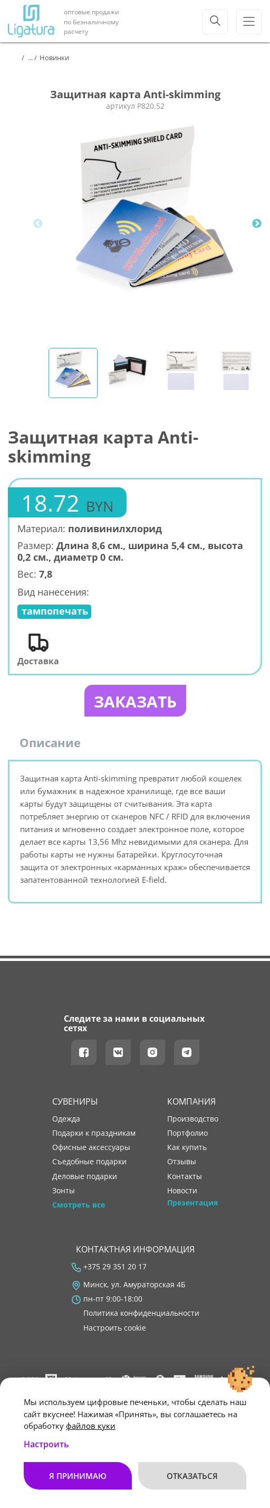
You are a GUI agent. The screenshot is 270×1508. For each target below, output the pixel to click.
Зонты (63, 1190)
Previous (38, 224)
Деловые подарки (84, 1176)
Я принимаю (78, 1476)
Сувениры (75, 1101)
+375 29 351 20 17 (115, 1266)
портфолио (187, 1133)
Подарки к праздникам (94, 1133)
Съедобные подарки (89, 1161)
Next (257, 224)
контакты (184, 1176)
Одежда (66, 1119)
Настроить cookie (114, 1328)
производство (192, 1119)
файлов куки (90, 1425)
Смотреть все (78, 1205)
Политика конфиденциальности (141, 1313)
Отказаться (192, 1476)
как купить (187, 1147)
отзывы (181, 1161)
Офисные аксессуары (91, 1147)
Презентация (192, 1203)
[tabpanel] (154, 224)
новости (182, 1190)
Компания (191, 1101)
